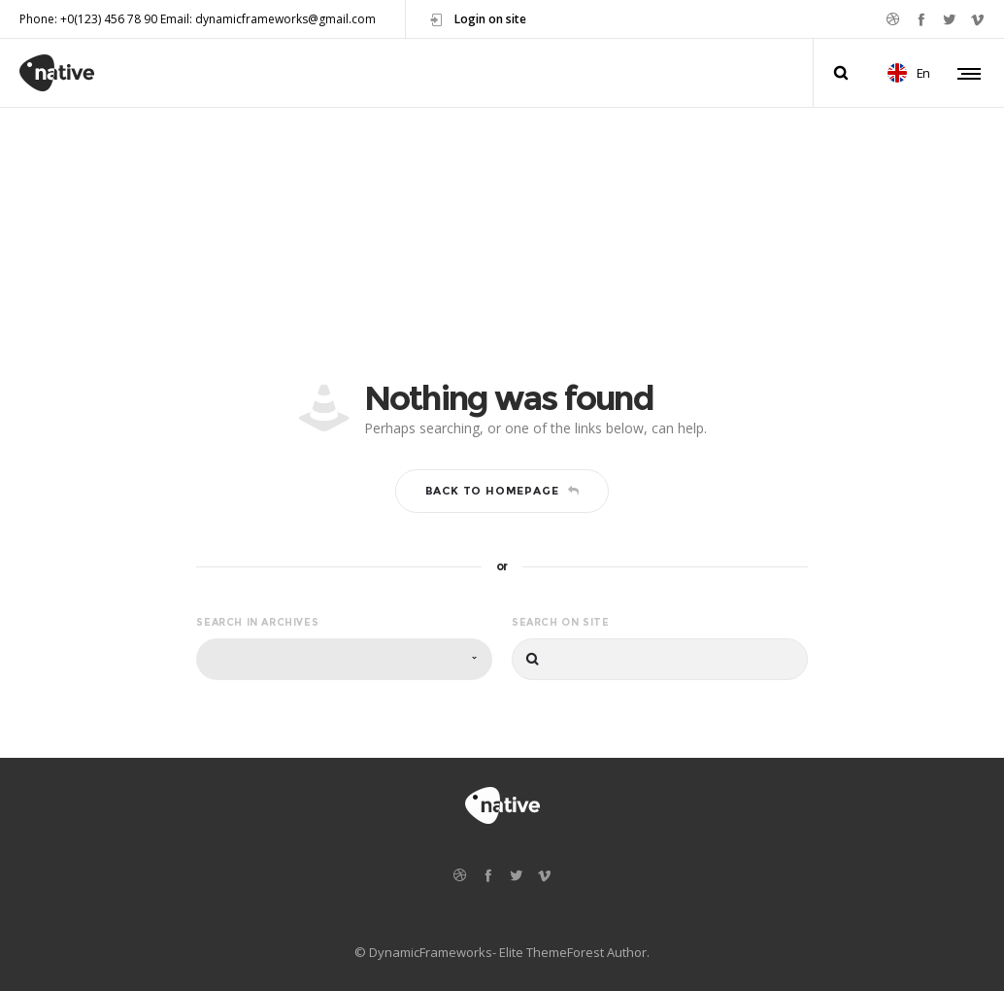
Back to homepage (502, 490)
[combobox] (344, 659)
